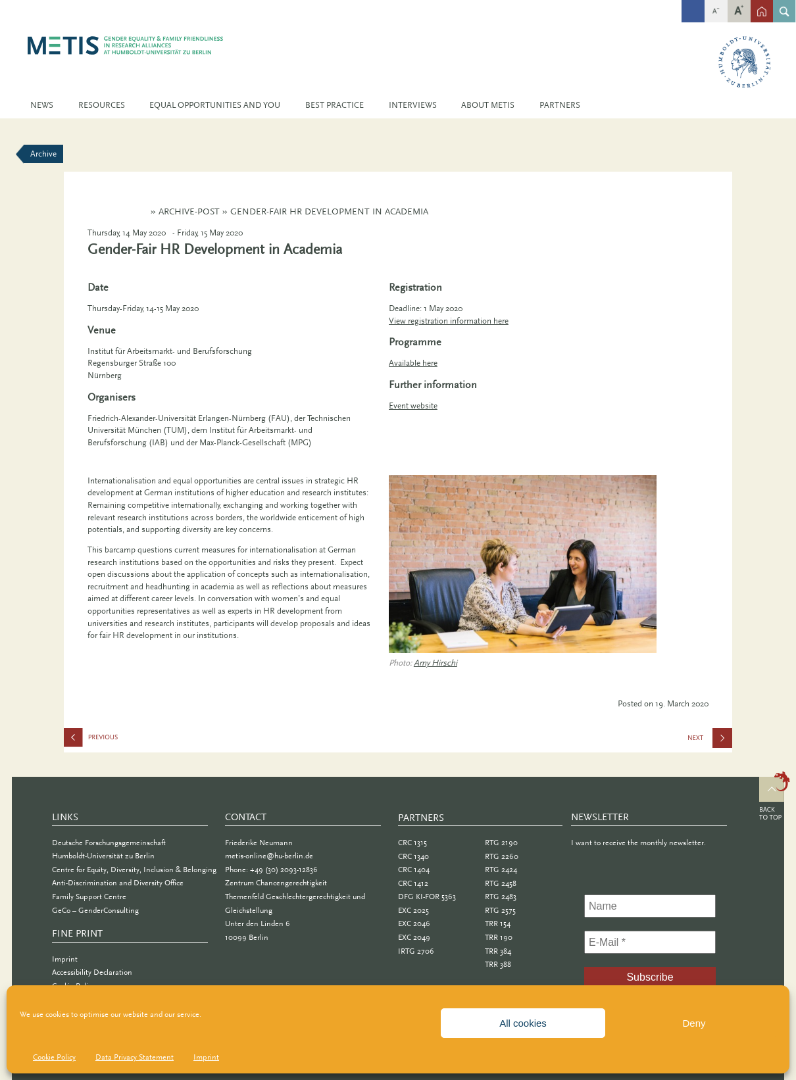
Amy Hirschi (435, 663)
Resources (101, 105)
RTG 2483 (500, 896)
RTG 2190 (501, 842)
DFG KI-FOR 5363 (427, 896)
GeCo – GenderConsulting (95, 910)
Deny (693, 1023)
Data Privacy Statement (134, 1057)
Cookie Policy (54, 1057)
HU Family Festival (718, 741)
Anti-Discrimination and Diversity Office (118, 882)
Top (774, 798)
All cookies (523, 1023)
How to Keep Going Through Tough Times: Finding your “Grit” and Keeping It (129, 740)
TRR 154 (497, 923)
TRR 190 (498, 937)
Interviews (413, 105)
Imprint (206, 1057)
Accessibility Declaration (92, 972)
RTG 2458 (500, 883)
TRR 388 (498, 964)
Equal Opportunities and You (214, 105)
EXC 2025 (413, 910)
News (41, 105)
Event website (413, 405)
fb (693, 4)
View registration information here (449, 321)
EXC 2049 (414, 937)
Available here (413, 363)
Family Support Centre (89, 896)
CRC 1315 (412, 842)
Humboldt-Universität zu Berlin (103, 855)
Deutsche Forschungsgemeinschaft (109, 842)
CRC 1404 (414, 869)
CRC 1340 (413, 856)
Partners (559, 105)
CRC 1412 (413, 883)
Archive (43, 154)
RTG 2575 (500, 910)
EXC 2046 (414, 923)
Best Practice (334, 105)
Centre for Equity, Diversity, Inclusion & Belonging (134, 869)
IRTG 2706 (416, 951)
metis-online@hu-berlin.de (269, 855)
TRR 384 (498, 951)
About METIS (487, 105)
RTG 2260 (501, 856)
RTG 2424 (501, 869)
